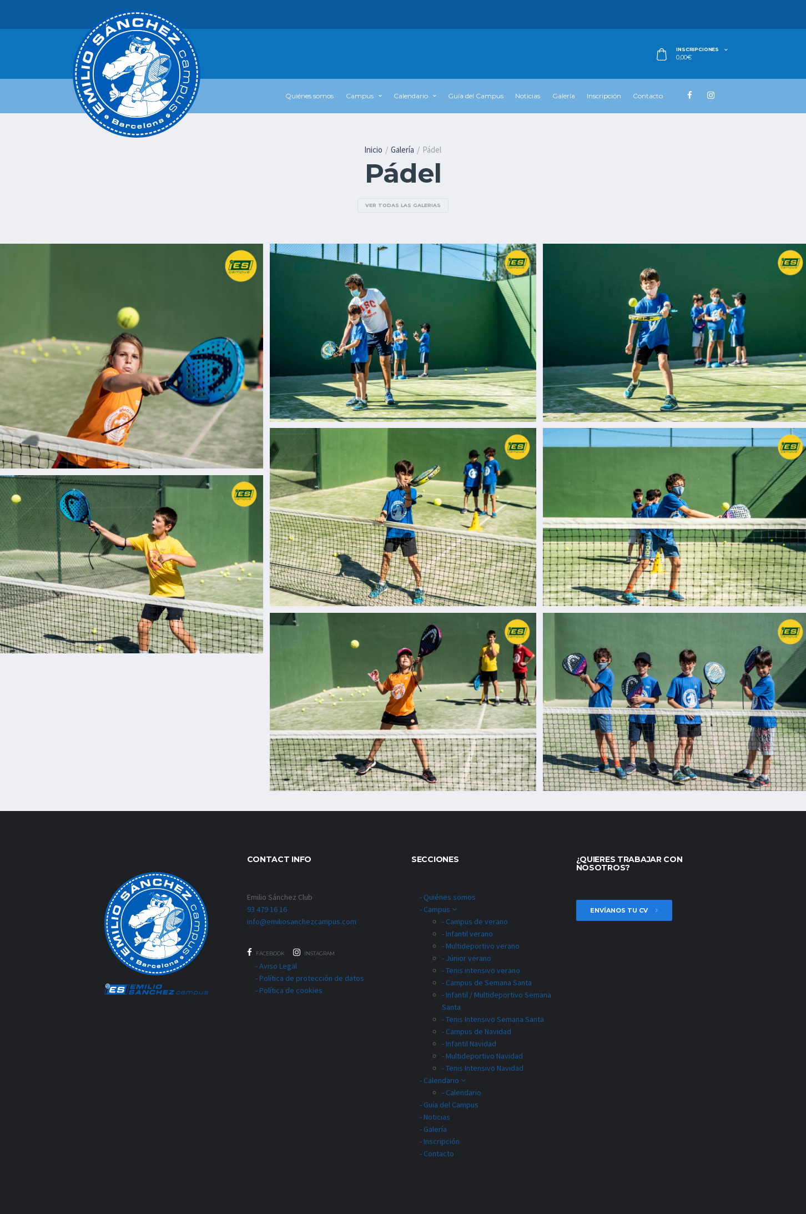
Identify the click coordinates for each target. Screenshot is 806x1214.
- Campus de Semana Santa (487, 983)
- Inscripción (440, 1141)
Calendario (411, 96)
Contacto (648, 96)
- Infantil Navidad (469, 1044)
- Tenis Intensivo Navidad (482, 1068)
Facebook (266, 952)
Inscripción (604, 96)
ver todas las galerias (403, 205)
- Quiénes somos (448, 897)
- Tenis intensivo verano (481, 970)
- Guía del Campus (449, 1105)
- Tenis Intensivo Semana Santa (493, 1019)
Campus (360, 96)
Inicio (373, 149)
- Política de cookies (289, 990)
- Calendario (443, 1080)
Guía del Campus (475, 96)
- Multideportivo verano (481, 946)
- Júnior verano (466, 958)
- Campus (438, 909)
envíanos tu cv (624, 910)
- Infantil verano (467, 934)
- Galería (433, 1129)
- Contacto (437, 1153)
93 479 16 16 (267, 909)
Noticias (527, 96)
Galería (563, 96)
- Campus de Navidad (476, 1031)
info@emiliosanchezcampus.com (301, 921)
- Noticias (435, 1117)
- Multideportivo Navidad (482, 1056)
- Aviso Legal (276, 966)
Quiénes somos (309, 96)
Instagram (314, 952)
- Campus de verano (475, 921)
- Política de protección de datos (309, 978)
